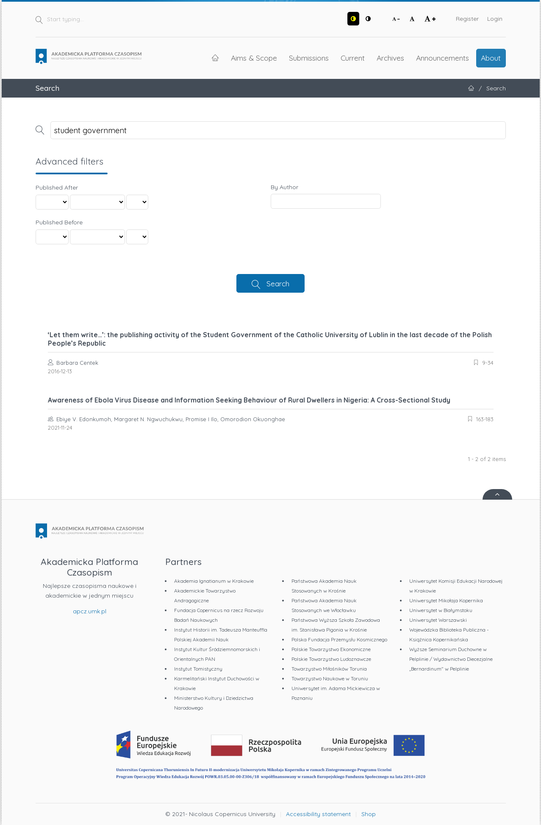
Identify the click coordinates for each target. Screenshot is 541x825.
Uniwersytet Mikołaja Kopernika (446, 600)
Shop (368, 814)
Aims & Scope (254, 57)
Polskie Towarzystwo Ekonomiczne (331, 649)
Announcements (442, 57)
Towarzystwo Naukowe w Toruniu (329, 678)
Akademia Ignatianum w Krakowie (214, 581)
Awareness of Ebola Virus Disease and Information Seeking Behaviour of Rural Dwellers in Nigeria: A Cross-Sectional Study (249, 400)
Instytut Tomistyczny (198, 669)
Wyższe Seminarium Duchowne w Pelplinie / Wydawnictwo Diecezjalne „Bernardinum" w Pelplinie (451, 659)
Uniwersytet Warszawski (438, 620)
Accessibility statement (318, 814)
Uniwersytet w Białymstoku (440, 610)
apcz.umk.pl (89, 611)
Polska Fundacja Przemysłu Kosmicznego (339, 639)
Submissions (309, 57)
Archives (390, 57)
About (491, 57)
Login (494, 18)
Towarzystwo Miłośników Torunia (329, 669)
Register (467, 18)
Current (353, 57)
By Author (284, 187)
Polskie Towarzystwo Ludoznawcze (331, 659)
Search (277, 283)
